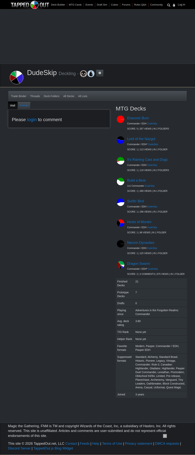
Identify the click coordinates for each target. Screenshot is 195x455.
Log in (181, 4)
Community (156, 4)
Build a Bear (136, 180)
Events (89, 4)
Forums (126, 4)
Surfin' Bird (135, 201)
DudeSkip (152, 123)
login (32, 119)
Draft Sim (102, 4)
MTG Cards (75, 4)
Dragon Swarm (138, 263)
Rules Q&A (140, 4)
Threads (35, 96)
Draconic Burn (138, 118)
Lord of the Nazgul (141, 139)
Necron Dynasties (140, 243)
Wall (12, 105)
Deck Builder (58, 4)
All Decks (68, 96)
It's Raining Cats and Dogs (147, 160)
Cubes (114, 4)
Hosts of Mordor (139, 222)
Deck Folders (51, 96)
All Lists (82, 96)
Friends (24, 105)
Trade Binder (18, 96)
